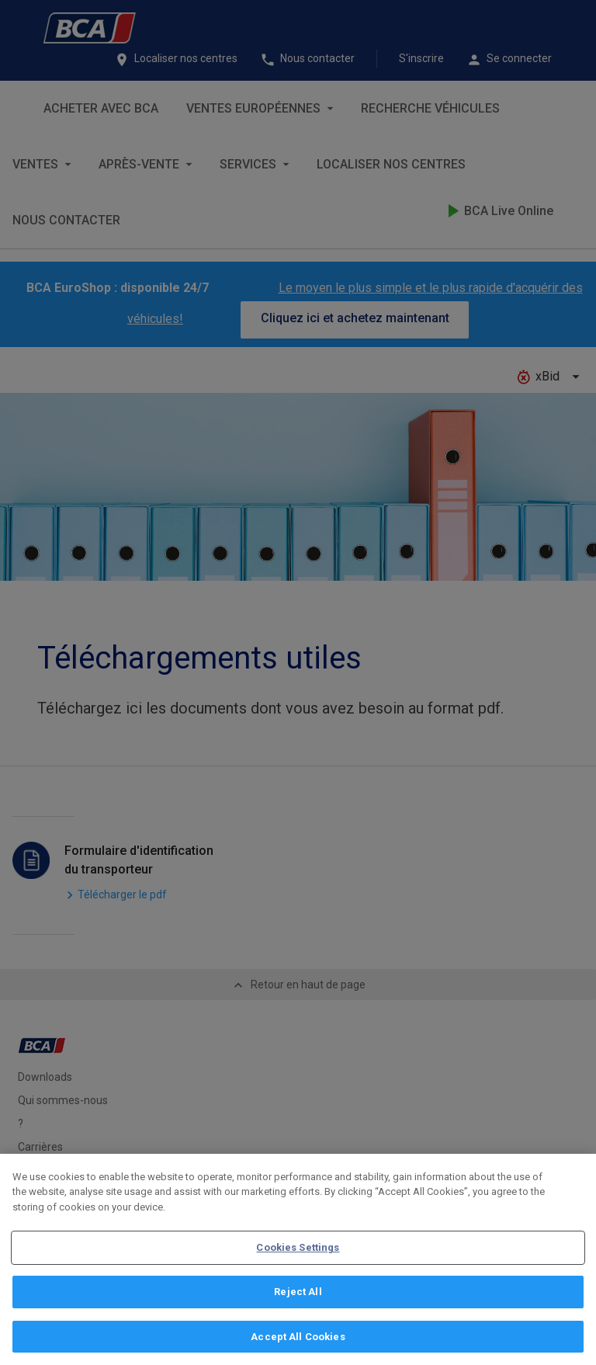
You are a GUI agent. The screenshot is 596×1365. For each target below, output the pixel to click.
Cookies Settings (297, 1257)
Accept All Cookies (298, 1346)
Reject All (297, 1302)
